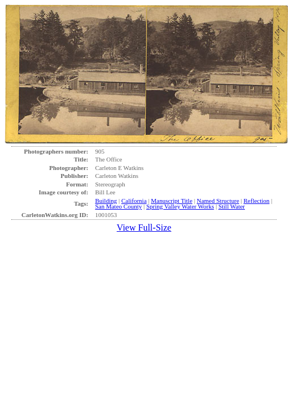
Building (106, 200)
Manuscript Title (171, 200)
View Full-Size (144, 227)
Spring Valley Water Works (180, 206)
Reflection (257, 200)
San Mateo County (118, 206)
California (134, 200)
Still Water (231, 206)
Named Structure (218, 200)
